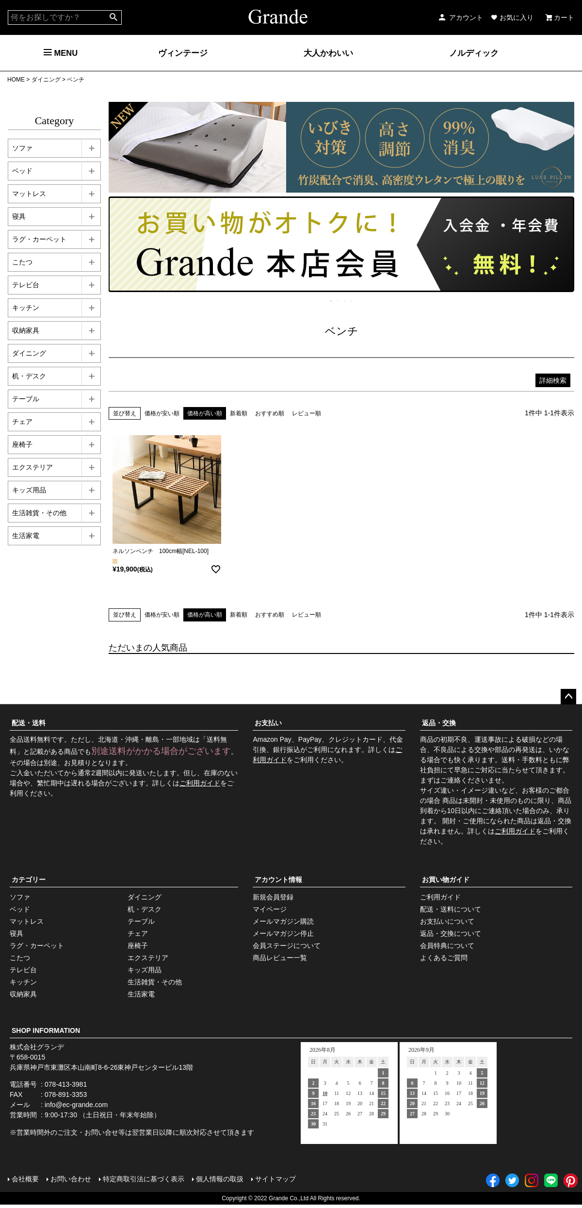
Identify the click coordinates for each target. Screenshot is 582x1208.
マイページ (270, 909)
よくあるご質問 (444, 958)
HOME (16, 79)
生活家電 (141, 994)
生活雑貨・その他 (155, 982)
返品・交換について (450, 933)
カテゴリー (29, 879)
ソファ (20, 897)
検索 (113, 17)
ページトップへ (568, 696)
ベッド (20, 909)
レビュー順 (306, 413)
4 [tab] (352, 300)
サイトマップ (275, 1179)
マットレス (27, 921)
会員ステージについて (287, 945)
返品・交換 (439, 723)
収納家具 (23, 994)
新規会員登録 (273, 897)
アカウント (460, 17)
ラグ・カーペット (37, 945)
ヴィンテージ (183, 53)
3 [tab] (345, 300)
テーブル (141, 921)
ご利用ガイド (199, 783)
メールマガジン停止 (283, 933)
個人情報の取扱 (219, 1179)
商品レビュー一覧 (280, 958)
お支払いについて (447, 921)
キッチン (23, 982)
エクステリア (148, 958)
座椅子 (138, 945)
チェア (138, 933)
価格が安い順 (162, 413)
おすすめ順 (269, 413)
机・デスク (145, 909)
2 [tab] (338, 300)
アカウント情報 (278, 879)
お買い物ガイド (445, 879)
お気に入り (512, 17)
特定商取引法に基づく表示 (143, 1179)
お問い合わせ (70, 1179)
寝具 (16, 933)
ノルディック (474, 53)
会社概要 (25, 1179)
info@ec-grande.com (76, 1105)
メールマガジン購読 (283, 921)
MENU (61, 53)
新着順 (238, 413)
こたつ (20, 958)
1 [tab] (331, 300)
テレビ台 (23, 970)
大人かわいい (328, 53)
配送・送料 (29, 723)
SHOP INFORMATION (46, 1030)
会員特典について (447, 945)
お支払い (268, 723)
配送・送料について (450, 909)
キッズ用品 (145, 970)
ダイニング (46, 79)
